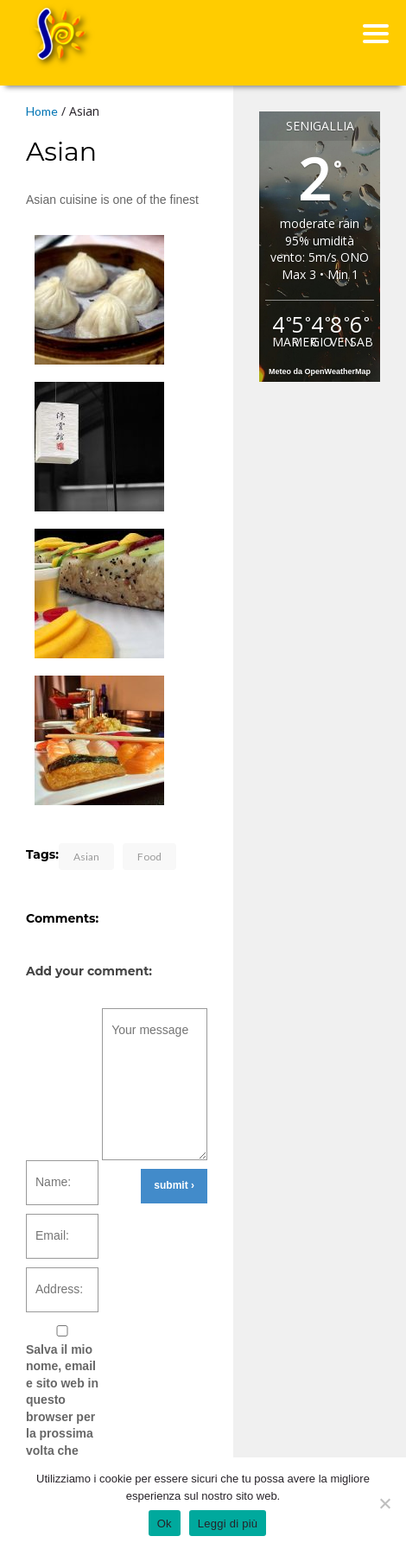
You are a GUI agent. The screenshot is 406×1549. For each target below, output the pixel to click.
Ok (164, 1523)
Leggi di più (228, 1523)
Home (42, 111)
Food (149, 856)
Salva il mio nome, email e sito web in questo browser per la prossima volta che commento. (62, 1409)
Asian (86, 856)
